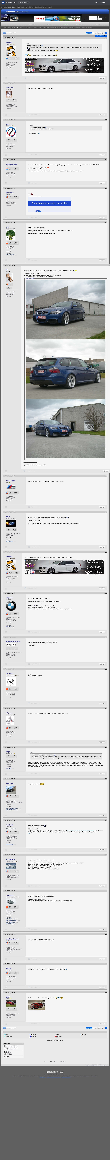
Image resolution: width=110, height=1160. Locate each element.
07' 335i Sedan (9, 923)
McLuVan (9, 674)
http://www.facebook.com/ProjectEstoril (61, 900)
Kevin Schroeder (12, 164)
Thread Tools (100, 35)
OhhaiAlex (9, 193)
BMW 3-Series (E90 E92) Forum (11, 27)
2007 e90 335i (9, 541)
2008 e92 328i (9, 844)
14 (10, 500)
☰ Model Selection (24, 2)
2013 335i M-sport (10, 918)
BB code (6, 1051)
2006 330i (8, 626)
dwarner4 (9, 783)
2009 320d (8, 768)
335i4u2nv (9, 88)
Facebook (33, 1034)
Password (86, 19)
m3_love (9, 713)
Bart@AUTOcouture (13, 642)
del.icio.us (33, 1036)
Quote (102, 78)
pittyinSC (9, 598)
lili (7, 270)
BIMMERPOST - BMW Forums (98, 1065)
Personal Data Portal (66, 1077)
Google (84, 1034)
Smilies (5, 1052)
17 (10, 537)
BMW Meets (50, 24)
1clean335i (9, 895)
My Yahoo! (59, 1036)
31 (10, 915)
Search (97, 24)
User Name (86, 17)
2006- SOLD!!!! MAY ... (11, 809)
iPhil (7, 124)
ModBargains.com (12, 939)
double (8, 968)
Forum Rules (7, 1056)
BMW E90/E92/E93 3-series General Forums (30, 27)
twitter (7, 1034)
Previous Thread (51, 1040)
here (50, 7)
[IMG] (5, 1053)
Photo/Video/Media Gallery (49, 27)
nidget (8, 752)
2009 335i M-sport (10, 922)
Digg (58, 1034)
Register (103, 2)
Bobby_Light (10, 481)
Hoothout (9, 825)
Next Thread (59, 1040)
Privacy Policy (42, 1077)
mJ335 (8, 517)
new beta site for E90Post (14, 7)
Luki (7, 227)
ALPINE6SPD (10, 859)
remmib (9, 42)
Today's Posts (79, 24)
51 (10, 952)
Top (107, 1065)
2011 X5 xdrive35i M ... (12, 920)
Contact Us (88, 1065)
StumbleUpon (9, 1036)
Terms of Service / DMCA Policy (53, 1077)
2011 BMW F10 (10, 254)
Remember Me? (102, 17)
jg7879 (8, 997)
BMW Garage (32, 24)
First (94, 33)
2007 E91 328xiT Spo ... (12, 808)
